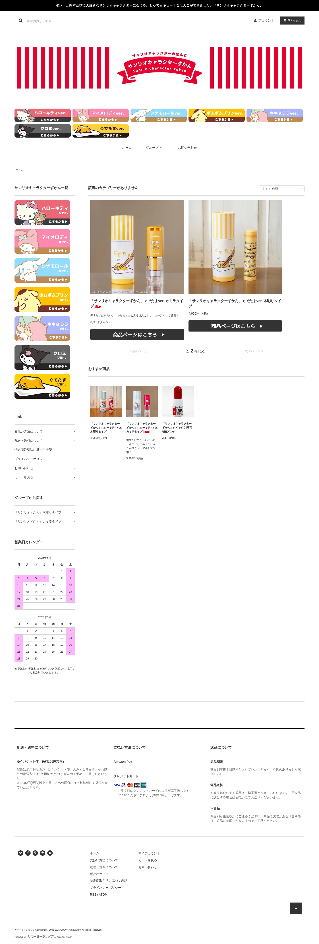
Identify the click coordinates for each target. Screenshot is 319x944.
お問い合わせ (187, 147)
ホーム (127, 147)
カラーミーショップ (24, 930)
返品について (99, 874)
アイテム (291, 20)
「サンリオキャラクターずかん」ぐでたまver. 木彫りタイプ (234, 303)
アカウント (266, 20)
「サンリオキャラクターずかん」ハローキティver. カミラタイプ (142, 427)
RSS (93, 894)
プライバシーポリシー (105, 887)
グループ (155, 147)
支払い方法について (104, 860)
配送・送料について (104, 867)
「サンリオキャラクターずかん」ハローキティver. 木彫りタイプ (106, 427)
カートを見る (147, 860)
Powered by (43, 937)
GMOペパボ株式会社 (70, 930)
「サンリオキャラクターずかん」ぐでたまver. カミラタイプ (136, 303)
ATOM (103, 894)
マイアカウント (149, 853)
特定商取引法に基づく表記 (108, 880)
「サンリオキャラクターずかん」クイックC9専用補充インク (177, 427)
